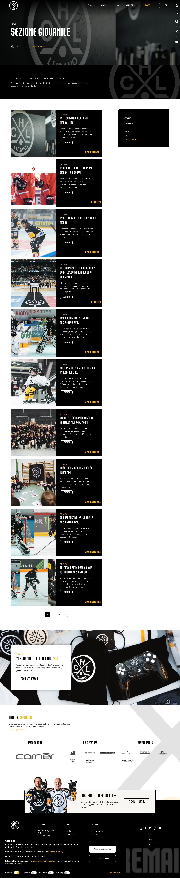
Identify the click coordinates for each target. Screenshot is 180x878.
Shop (165, 5)
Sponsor (130, 5)
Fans (116, 5)
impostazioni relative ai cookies (43, 861)
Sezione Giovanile (130, 139)
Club (104, 5)
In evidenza (128, 123)
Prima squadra (129, 127)
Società (126, 131)
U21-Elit (95, 835)
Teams (91, 5)
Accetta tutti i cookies (102, 849)
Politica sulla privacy (55, 852)
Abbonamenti (70, 835)
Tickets (147, 5)
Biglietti (68, 831)
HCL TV (150, 834)
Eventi (126, 135)
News (150, 840)
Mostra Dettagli (115, 873)
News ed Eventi (23, 46)
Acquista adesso (29, 679)
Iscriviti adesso (137, 802)
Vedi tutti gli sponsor (17, 729)
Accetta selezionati (102, 858)
